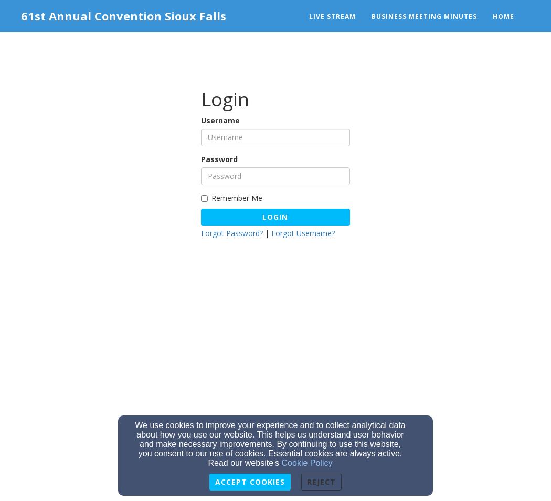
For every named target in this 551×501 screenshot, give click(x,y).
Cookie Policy (307, 463)
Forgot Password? (232, 233)
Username (220, 120)
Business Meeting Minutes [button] (424, 16)
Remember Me (231, 198)
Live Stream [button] (332, 16)
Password (219, 159)
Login (275, 217)
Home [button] (503, 16)
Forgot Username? (303, 233)
